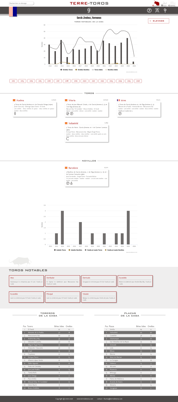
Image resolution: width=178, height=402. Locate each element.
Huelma (20, 100)
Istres (123, 100)
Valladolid (73, 123)
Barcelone (73, 168)
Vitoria (72, 100)
